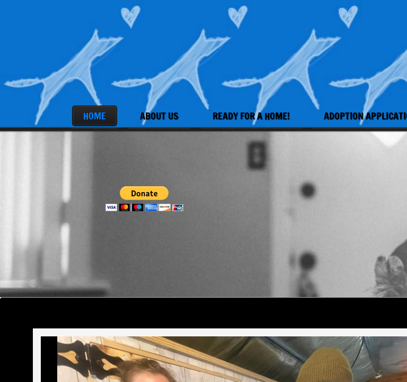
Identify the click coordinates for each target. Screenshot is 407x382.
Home (94, 116)
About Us (159, 116)
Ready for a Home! (251, 116)
